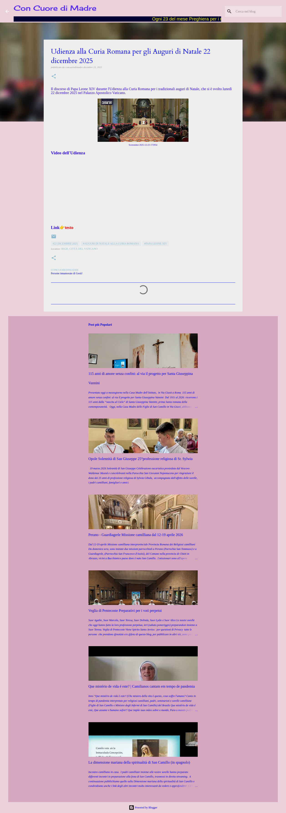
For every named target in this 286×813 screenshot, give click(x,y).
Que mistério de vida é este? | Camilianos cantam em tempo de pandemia (142, 686)
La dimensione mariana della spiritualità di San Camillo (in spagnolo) (139, 762)
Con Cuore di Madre (55, 8)
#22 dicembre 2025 (65, 243)
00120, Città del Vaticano (79, 248)
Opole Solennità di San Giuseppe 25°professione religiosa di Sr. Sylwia (141, 459)
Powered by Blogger (143, 807)
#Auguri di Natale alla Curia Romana (111, 243)
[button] (53, 77)
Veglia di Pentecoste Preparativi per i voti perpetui (125, 610)
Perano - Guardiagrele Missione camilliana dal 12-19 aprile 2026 (136, 535)
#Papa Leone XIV (155, 243)
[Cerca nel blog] (258, 11)
